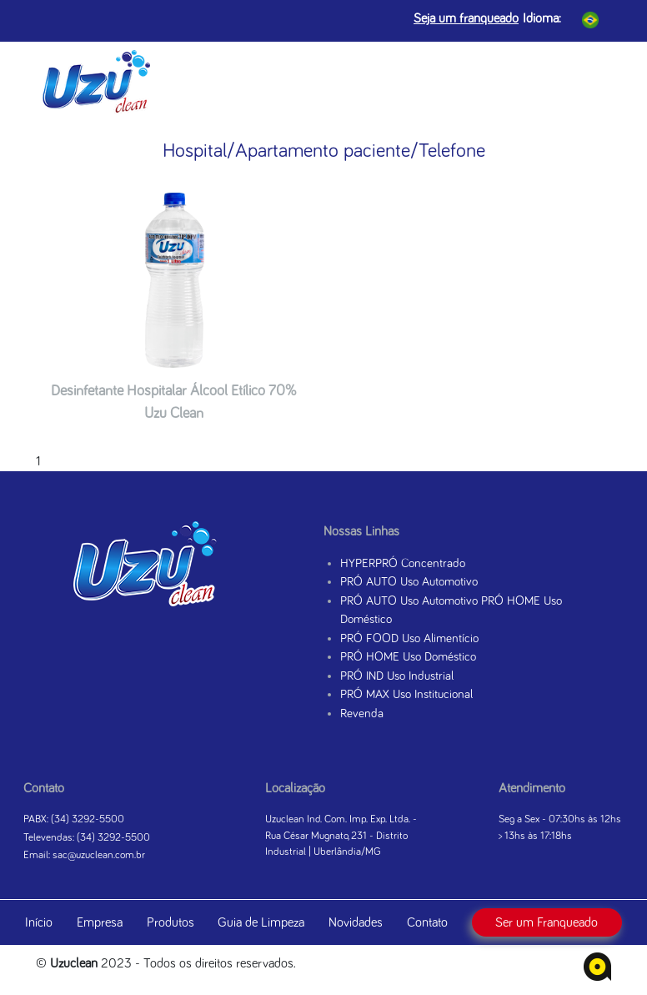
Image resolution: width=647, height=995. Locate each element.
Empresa (100, 922)
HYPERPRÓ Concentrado (402, 563)
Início (39, 922)
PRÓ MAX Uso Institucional (406, 694)
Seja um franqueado (466, 18)
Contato (427, 922)
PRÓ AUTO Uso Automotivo (409, 581)
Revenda (362, 713)
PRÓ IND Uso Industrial (397, 676)
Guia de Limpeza (261, 922)
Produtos (170, 922)
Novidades (356, 922)
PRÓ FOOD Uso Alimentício (409, 638)
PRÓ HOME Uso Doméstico (408, 657)
